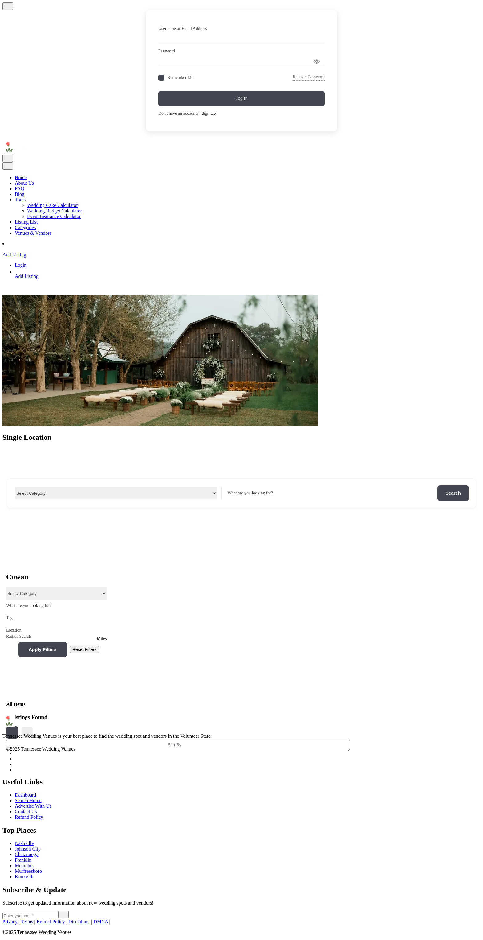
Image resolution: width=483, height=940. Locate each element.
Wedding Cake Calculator (52, 205)
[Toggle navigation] (7, 158)
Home (21, 177)
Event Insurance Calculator (54, 216)
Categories (25, 227)
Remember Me (180, 77)
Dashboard (25, 795)
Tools (20, 199)
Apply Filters (43, 649)
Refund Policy (51, 921)
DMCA (100, 921)
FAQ (19, 188)
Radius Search (18, 636)
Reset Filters (84, 649)
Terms (27, 921)
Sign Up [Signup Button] (208, 113)
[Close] (7, 6)
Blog (19, 194)
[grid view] (12, 732)
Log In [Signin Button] (242, 98)
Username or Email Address (182, 28)
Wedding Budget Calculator (54, 210)
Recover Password (309, 77)
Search (453, 493)
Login (20, 265)
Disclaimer (79, 921)
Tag (56, 618)
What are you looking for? (250, 493)
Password (166, 51)
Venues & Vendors (33, 233)
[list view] (27, 732)
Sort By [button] (174, 745)
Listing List (26, 222)
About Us (24, 183)
